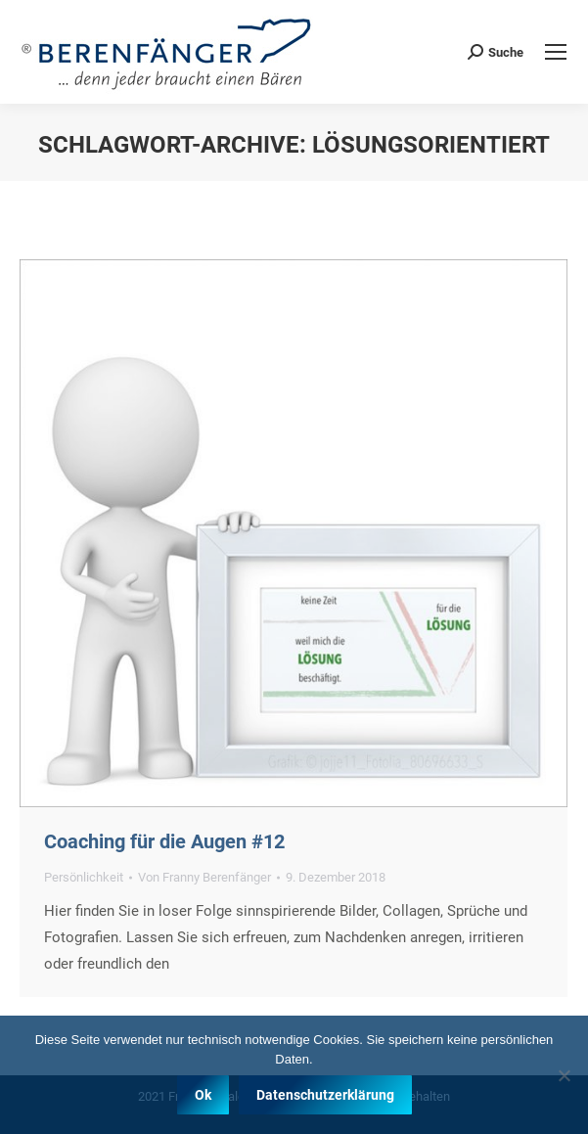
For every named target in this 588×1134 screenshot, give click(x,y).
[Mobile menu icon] (555, 52)
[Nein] (563, 1122)
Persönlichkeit (83, 877)
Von (204, 877)
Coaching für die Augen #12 (164, 841)
